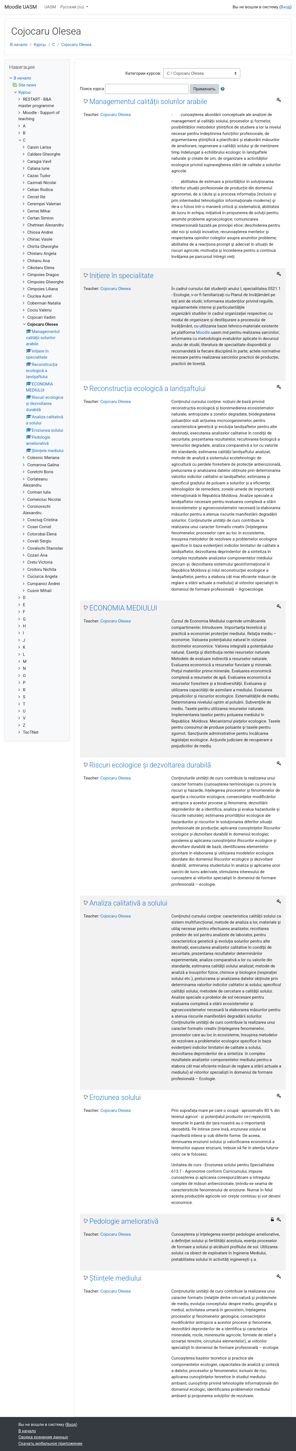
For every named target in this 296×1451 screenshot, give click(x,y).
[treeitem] (37, 78)
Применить (204, 88)
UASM (50, 6)
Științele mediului (115, 1278)
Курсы (40, 44)
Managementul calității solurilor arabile (148, 102)
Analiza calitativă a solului (128, 903)
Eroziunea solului (115, 1097)
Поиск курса (92, 88)
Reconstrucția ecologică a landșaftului (147, 389)
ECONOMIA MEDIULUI (123, 608)
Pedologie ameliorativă (124, 1221)
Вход (285, 6)
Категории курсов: (143, 73)
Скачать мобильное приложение (50, 1443)
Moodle (203, 332)
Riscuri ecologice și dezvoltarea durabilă (150, 765)
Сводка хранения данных (43, 1437)
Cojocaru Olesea (76, 44)
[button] (223, 89)
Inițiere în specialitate (121, 276)
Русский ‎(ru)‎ (72, 6)
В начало (19, 44)
